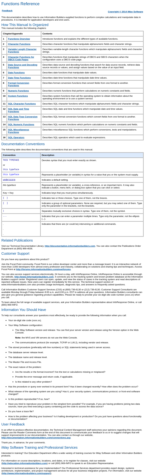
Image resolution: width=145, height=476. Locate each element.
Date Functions (16, 72)
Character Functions (19, 44)
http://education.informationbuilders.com (24, 463)
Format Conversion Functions (18, 84)
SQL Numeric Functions (21, 124)
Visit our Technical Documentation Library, (23, 246)
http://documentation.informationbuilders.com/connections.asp (36, 437)
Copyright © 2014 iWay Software (125, 11)
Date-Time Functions (19, 77)
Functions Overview (19, 39)
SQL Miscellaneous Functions (18, 131)
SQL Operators (16, 137)
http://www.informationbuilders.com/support (26, 473)
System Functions (18, 96)
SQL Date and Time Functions (18, 110)
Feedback (7, 10)
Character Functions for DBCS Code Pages (21, 58)
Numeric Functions (18, 90)
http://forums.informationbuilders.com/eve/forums (43, 269)
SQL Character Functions (22, 103)
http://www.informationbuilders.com (34, 276)
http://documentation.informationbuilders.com (70, 246)
